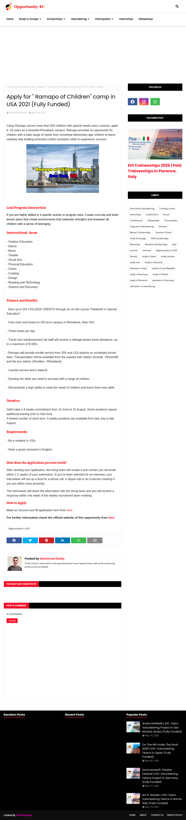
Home (10, 86)
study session (168, 256)
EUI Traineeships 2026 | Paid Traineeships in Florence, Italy (154, 171)
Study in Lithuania (154, 262)
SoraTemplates (24, 815)
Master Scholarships (140, 232)
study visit (135, 262)
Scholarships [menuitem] (54, 19)
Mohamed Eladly (18, 112)
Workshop (135, 244)
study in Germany (139, 274)
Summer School (163, 232)
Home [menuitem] (9, 19)
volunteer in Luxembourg (142, 286)
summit (134, 250)
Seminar (163, 226)
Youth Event (152, 214)
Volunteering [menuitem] (79, 19)
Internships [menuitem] (126, 19)
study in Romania (138, 280)
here (69, 510)
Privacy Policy (174, 815)
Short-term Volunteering (142, 208)
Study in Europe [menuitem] (28, 19)
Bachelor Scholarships (156, 244)
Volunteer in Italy (138, 268)
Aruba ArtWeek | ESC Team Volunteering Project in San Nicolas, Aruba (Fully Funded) (162, 727)
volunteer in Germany (163, 280)
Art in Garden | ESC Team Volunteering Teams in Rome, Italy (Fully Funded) (162, 799)
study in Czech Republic (163, 268)
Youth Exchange (138, 238)
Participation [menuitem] (103, 19)
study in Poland (160, 274)
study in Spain (149, 256)
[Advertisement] (93, 52)
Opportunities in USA (25, 86)
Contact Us (157, 815)
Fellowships (153, 220)
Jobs (174, 244)
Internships (135, 214)
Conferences (136, 220)
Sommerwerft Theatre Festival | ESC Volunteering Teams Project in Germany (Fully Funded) (160, 776)
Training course (167, 208)
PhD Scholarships (160, 238)
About (143, 815)
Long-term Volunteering (142, 226)
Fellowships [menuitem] (146, 19)
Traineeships (170, 220)
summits (146, 250)
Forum (166, 214)
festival (133, 256)
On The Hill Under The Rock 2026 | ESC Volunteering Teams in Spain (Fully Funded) (160, 751)
